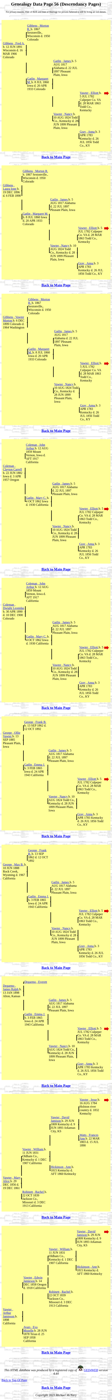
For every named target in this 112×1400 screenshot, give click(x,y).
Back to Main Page (56, 157)
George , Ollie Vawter (11, 734)
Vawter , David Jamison (60, 1119)
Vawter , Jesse (89, 1099)
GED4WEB (91, 1370)
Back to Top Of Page (14, 1380)
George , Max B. (13, 864)
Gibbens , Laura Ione (10, 187)
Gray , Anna (87, 131)
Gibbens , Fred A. (14, 43)
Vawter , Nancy (63, 114)
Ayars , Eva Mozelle (30, 1328)
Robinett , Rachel (33, 1191)
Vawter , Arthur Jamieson (9, 1313)
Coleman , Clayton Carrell (12, 467)
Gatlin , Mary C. (36, 497)
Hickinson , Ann (61, 1167)
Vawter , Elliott (89, 93)
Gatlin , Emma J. (34, 764)
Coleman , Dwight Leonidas (13, 606)
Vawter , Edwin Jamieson (32, 1279)
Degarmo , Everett (35, 982)
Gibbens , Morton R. (35, 171)
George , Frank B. (35, 722)
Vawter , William (33, 1149)
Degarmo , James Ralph (11, 987)
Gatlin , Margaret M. (35, 213)
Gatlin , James (62, 61)
